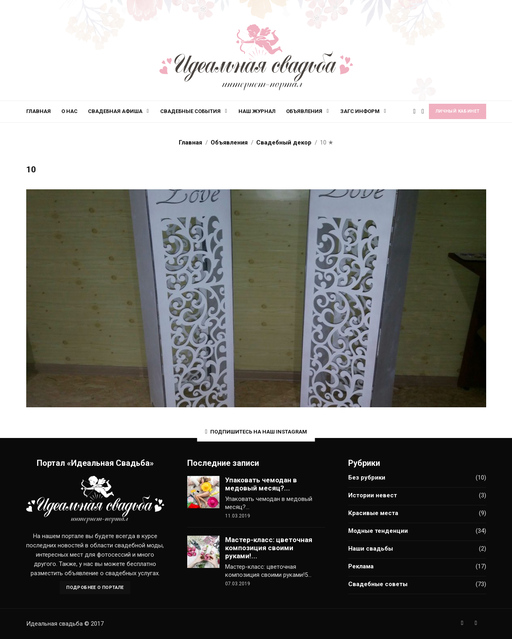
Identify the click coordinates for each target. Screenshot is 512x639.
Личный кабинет (457, 111)
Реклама (361, 566)
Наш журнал (257, 111)
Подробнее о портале (95, 587)
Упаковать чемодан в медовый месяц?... (261, 484)
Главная (38, 111)
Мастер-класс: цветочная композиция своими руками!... (268, 548)
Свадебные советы (378, 584)
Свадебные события (190, 111)
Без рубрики (366, 477)
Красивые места (373, 513)
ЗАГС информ (360, 111)
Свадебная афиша (115, 111)
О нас (69, 111)
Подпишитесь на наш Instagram (256, 432)
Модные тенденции (378, 530)
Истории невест (372, 495)
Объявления (304, 111)
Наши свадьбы (370, 548)
